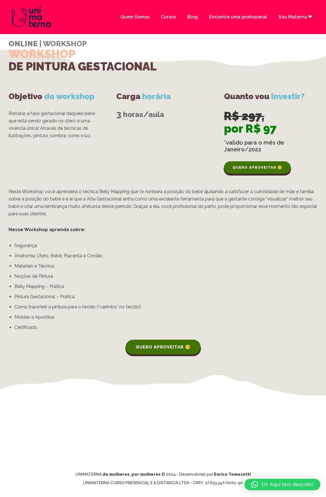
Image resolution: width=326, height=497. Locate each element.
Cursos (168, 17)
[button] (282, 484)
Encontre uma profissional (238, 17)
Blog (192, 17)
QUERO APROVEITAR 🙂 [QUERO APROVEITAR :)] (257, 167)
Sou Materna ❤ (295, 17)
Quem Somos (135, 17)
